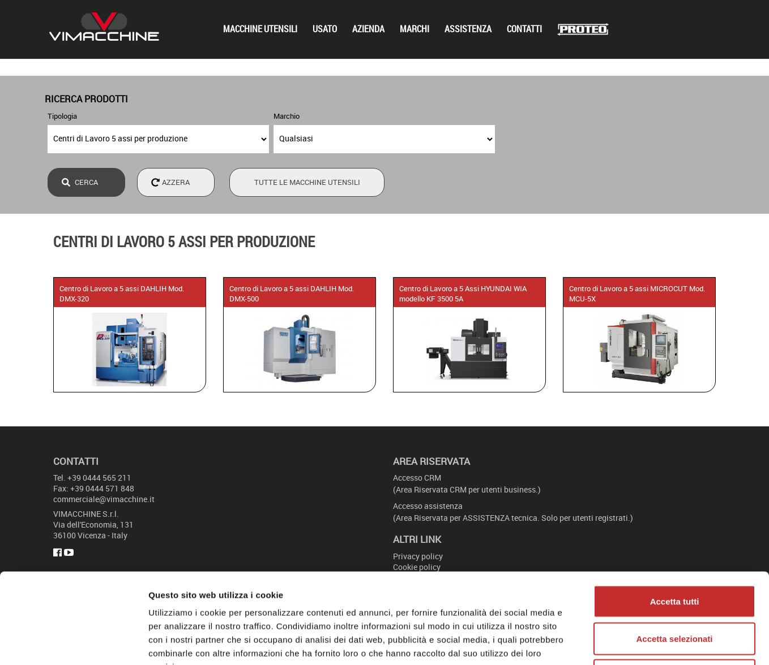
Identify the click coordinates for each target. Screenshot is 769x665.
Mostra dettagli (595, 642)
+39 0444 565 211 (99, 477)
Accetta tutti (674, 516)
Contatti (524, 29)
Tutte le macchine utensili (307, 182)
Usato (325, 29)
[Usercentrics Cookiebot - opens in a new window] (73, 642)
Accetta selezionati (674, 554)
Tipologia (62, 116)
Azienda (368, 29)
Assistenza (468, 29)
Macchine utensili (260, 29)
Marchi (414, 29)
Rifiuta (674, 590)
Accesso (417, 477)
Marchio (287, 116)
